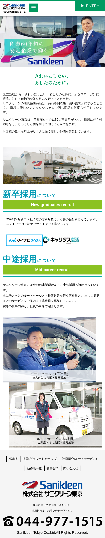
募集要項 (52, 468)
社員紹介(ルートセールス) (39, 458)
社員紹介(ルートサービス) (79, 458)
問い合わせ (70, 468)
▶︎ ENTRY (90, 6)
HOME (13, 458)
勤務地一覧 (34, 468)
